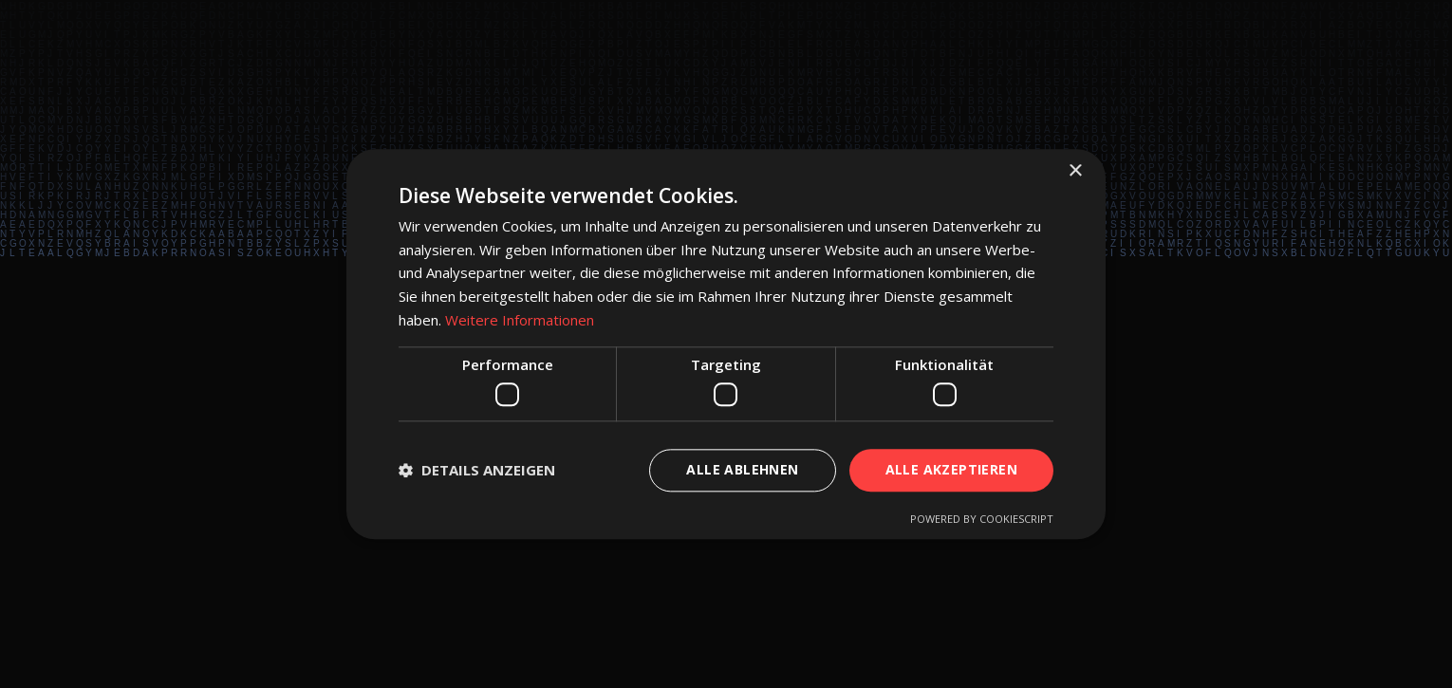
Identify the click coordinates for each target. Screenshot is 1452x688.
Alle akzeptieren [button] (951, 469)
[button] (477, 470)
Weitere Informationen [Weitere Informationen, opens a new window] (519, 319)
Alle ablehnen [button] (742, 469)
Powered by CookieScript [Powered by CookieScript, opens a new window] (981, 518)
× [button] (1075, 171)
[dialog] (726, 344)
